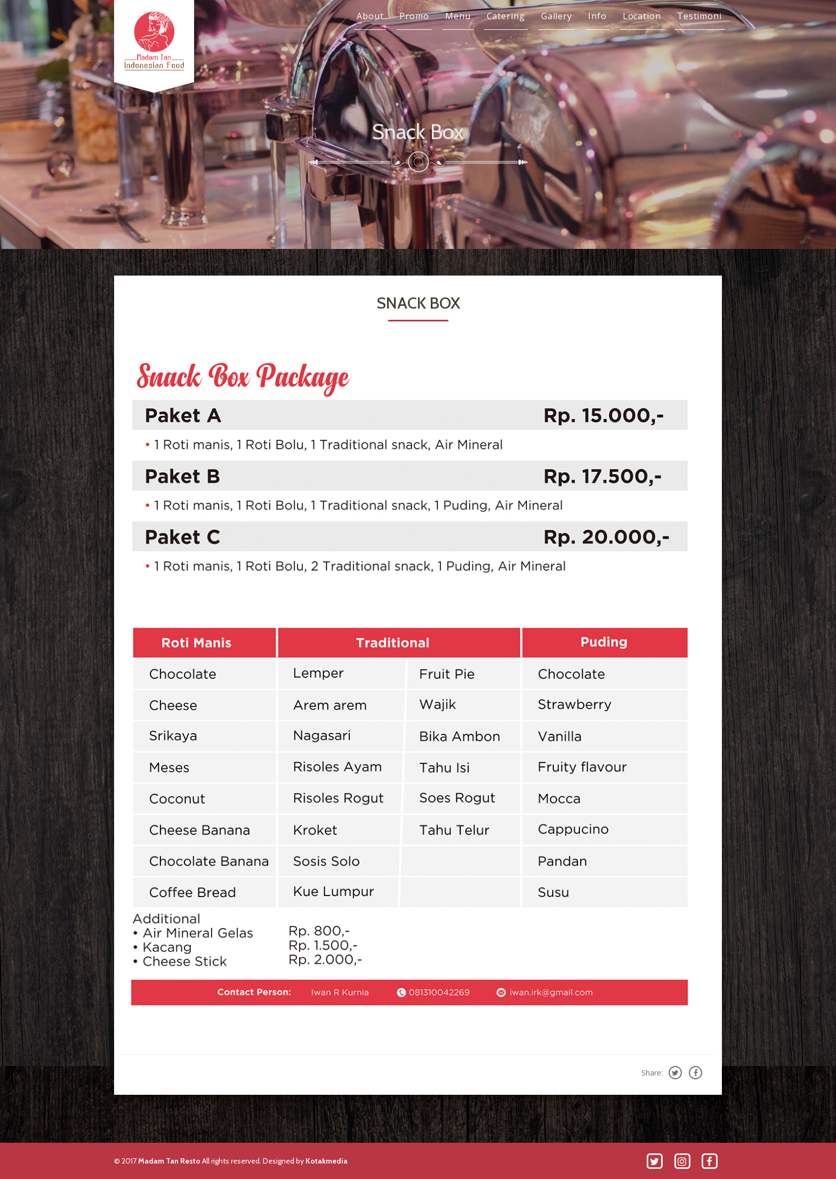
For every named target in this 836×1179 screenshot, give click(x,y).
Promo (414, 16)
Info (597, 16)
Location (642, 16)
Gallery (556, 16)
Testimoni (699, 16)
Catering (506, 16)
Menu (458, 16)
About (370, 16)
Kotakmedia (327, 1161)
